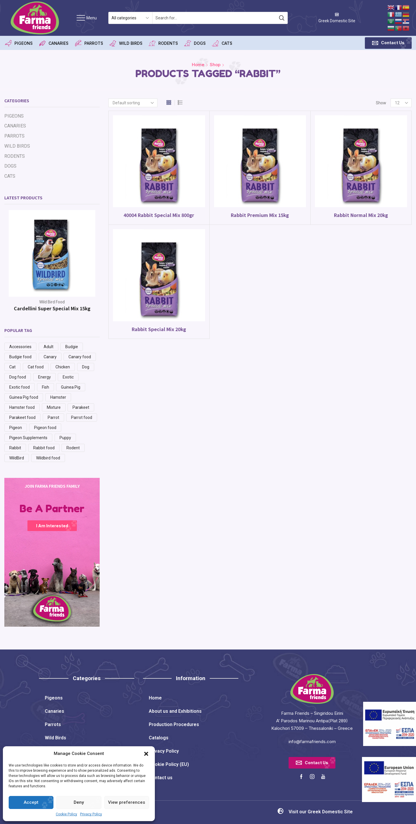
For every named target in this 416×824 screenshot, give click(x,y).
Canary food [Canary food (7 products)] (79, 357)
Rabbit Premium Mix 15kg (260, 215)
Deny (79, 802)
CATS (221, 43)
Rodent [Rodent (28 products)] (73, 448)
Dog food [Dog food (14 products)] (17, 377)
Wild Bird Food (52, 302)
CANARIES (53, 43)
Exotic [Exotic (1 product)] (68, 377)
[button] (146, 754)
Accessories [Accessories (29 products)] (20, 346)
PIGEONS (18, 43)
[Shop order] (132, 103)
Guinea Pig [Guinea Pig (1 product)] (70, 387)
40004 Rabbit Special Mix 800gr (159, 215)
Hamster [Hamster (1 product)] (58, 397)
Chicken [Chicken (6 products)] (62, 367)
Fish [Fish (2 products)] (45, 387)
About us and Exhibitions (175, 711)
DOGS (195, 43)
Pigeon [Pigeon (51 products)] (15, 427)
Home (198, 64)
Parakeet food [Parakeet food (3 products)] (22, 417)
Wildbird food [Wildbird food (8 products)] (48, 458)
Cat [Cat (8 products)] (12, 367)
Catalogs (158, 738)
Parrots (53, 724)
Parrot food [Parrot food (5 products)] (81, 417)
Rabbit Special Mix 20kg (159, 329)
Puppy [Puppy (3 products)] (65, 437)
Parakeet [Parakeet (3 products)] (81, 407)
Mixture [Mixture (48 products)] (54, 407)
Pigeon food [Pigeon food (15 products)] (45, 427)
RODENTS (163, 43)
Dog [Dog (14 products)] (85, 367)
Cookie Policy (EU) (169, 764)
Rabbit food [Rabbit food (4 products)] (44, 448)
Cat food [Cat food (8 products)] (36, 367)
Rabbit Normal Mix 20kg (361, 215)
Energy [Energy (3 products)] (44, 377)
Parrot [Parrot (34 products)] (53, 417)
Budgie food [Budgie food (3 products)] (20, 357)
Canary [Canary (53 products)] (50, 357)
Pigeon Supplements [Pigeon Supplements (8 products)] (28, 437)
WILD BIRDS (125, 43)
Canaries (54, 711)
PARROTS (88, 43)
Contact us (160, 777)
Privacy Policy (91, 814)
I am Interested (52, 525)
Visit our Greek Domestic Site (321, 811)
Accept (31, 802)
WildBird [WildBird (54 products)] (16, 458)
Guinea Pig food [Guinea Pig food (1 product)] (23, 397)
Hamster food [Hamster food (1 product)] (22, 407)
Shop (215, 64)
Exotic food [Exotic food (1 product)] (19, 387)
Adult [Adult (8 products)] (48, 346)
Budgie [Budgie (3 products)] (71, 346)
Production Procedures (174, 724)
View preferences (126, 802)
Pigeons (54, 698)
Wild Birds (55, 738)
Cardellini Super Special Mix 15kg (52, 308)
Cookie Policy (66, 814)
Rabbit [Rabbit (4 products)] (15, 448)
